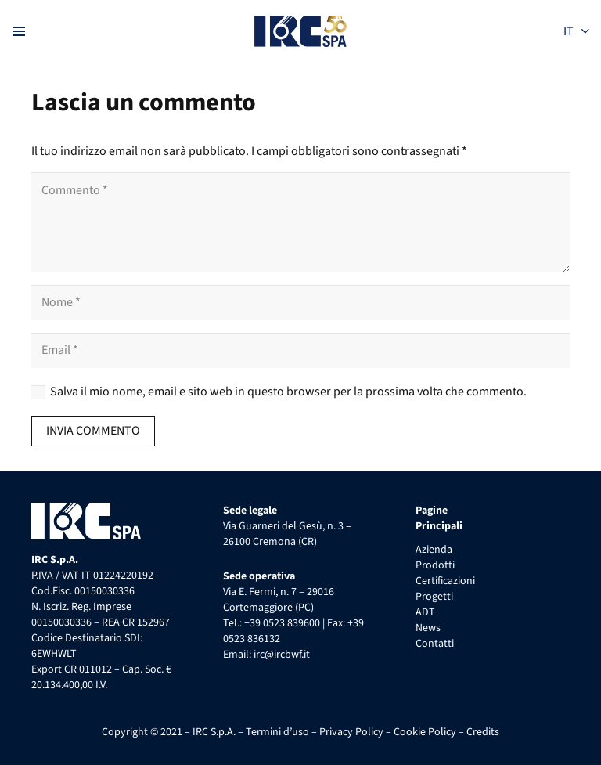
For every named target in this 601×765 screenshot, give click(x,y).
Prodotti (435, 565)
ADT (425, 612)
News (428, 628)
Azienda (434, 550)
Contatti (435, 643)
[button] (576, 31)
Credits (482, 732)
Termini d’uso (277, 732)
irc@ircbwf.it (282, 654)
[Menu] (18, 31)
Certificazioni (445, 581)
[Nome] (300, 302)
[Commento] (300, 222)
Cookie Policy (425, 732)
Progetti (434, 596)
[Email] (300, 350)
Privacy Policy (351, 732)
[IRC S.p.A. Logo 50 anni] (300, 31)
